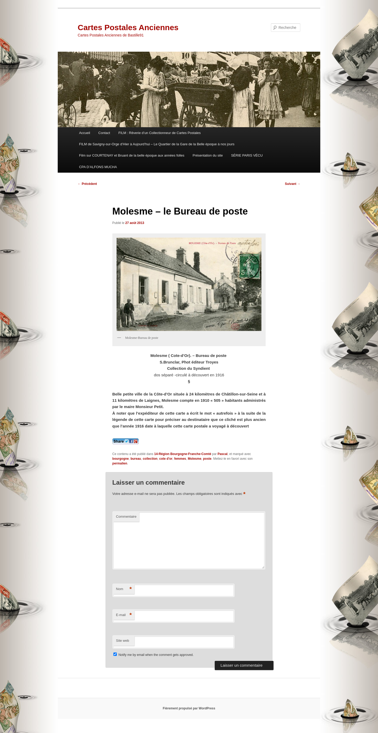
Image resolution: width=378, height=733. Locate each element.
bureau (135, 459)
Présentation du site (208, 155)
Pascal (223, 454)
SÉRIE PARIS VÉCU (246, 155)
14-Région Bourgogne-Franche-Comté (182, 454)
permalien (119, 463)
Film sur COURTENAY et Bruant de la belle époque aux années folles (131, 155)
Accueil (84, 133)
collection (150, 459)
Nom (124, 589)
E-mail (124, 615)
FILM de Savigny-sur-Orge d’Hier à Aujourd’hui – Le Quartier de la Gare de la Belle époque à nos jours (156, 144)
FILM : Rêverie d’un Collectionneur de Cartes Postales (159, 133)
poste (207, 459)
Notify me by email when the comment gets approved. (153, 655)
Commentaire (126, 516)
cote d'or (165, 459)
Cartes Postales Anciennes (128, 27)
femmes (180, 459)
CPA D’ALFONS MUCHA (98, 167)
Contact (104, 133)
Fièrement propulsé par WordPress (189, 708)
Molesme (194, 459)
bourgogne (120, 459)
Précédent (87, 184)
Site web (122, 641)
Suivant (292, 184)
